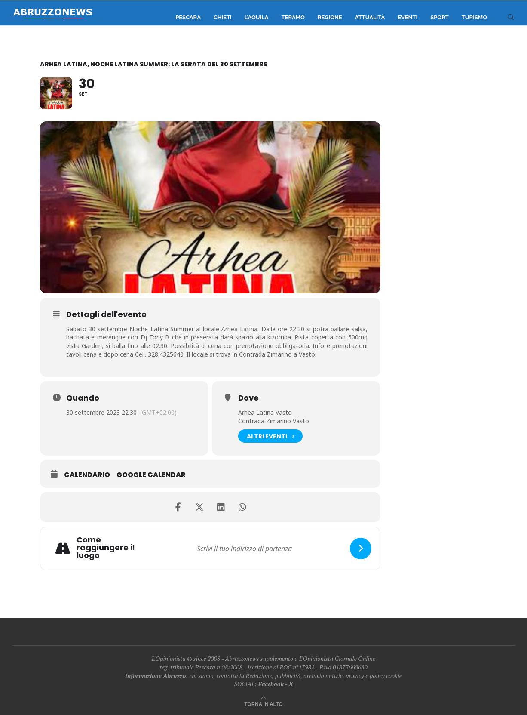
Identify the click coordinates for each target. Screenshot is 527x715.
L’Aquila (257, 17)
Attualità (370, 17)
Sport (439, 17)
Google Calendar (151, 475)
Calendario (87, 475)
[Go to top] (263, 704)
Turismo (474, 17)
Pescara (188, 17)
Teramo (293, 17)
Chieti (223, 17)
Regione (330, 17)
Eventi (407, 17)
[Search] (510, 17)
